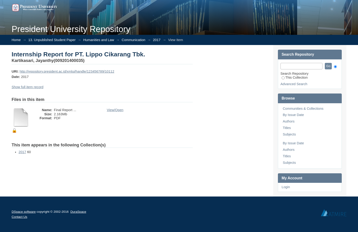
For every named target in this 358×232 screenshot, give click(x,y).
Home (16, 40)
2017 (157, 40)
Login (286, 187)
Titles (287, 128)
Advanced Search (293, 84)
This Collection (295, 77)
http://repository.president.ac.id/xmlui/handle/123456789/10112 (67, 71)
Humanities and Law (98, 40)
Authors (289, 121)
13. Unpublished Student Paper (52, 40)
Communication (133, 40)
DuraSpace (78, 211)
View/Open (115, 110)
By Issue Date (293, 115)
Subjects (289, 134)
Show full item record (27, 87)
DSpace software (24, 211)
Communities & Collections (303, 108)
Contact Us (19, 217)
